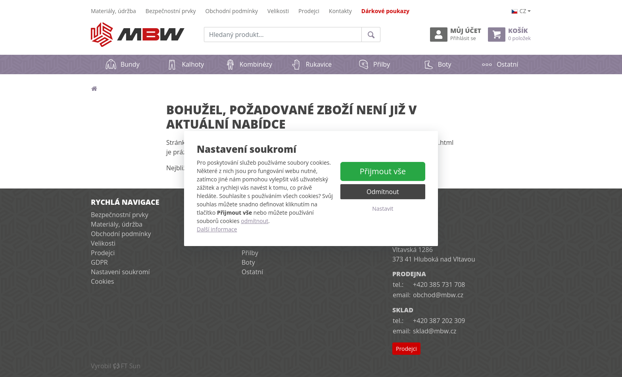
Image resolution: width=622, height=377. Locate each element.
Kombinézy (248, 64)
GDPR (99, 262)
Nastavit (382, 208)
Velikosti (278, 11)
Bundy (122, 64)
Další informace (217, 229)
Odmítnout (383, 191)
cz (518, 11)
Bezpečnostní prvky (171, 11)
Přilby (374, 64)
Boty (436, 64)
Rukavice (311, 64)
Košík (509, 34)
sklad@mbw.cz (434, 331)
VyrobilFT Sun (115, 366)
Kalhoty (185, 64)
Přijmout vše (383, 171)
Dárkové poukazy (385, 11)
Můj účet (455, 34)
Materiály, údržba (113, 11)
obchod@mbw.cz (438, 294)
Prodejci (308, 11)
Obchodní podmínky (231, 11)
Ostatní (499, 64)
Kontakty (340, 11)
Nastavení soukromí (120, 271)
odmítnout (254, 221)
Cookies (102, 281)
